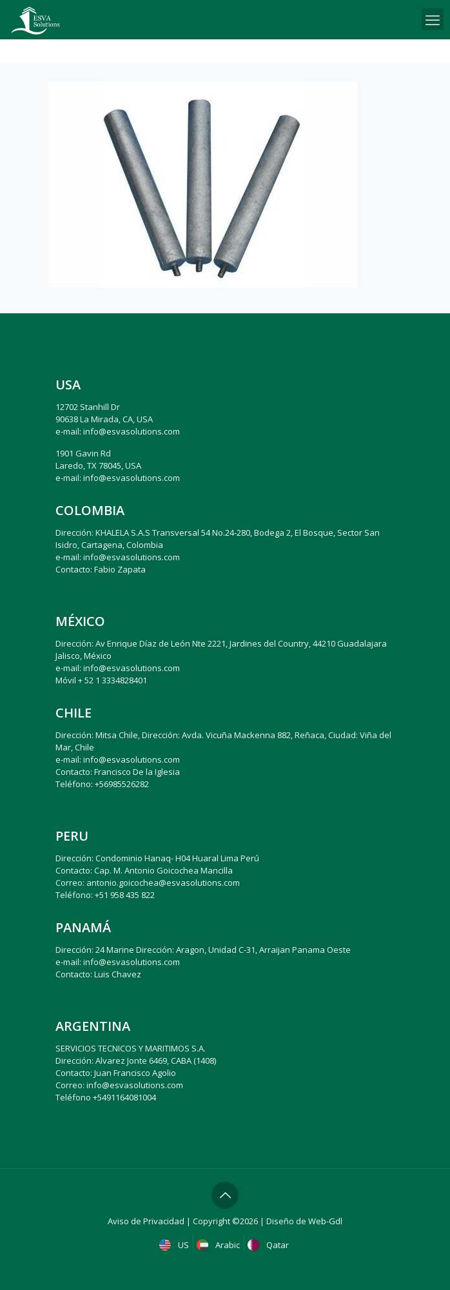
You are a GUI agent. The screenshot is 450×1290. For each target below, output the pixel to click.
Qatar (269, 1245)
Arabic (219, 1245)
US (175, 1245)
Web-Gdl (325, 1221)
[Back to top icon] (225, 1195)
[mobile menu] (433, 19)
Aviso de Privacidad (146, 1221)
